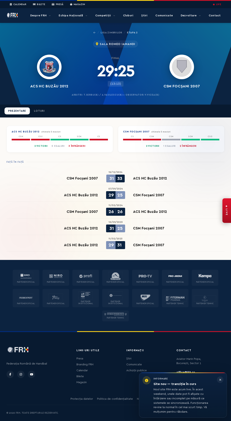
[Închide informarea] (220, 379)
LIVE (217, 4)
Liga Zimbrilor (111, 32)
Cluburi (128, 15)
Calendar (18, 4)
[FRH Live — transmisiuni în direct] (226, 210)
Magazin (77, 4)
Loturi (39, 111)
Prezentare (17, 111)
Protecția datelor (82, 398)
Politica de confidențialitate (115, 398)
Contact (215, 15)
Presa (79, 358)
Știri (144, 15)
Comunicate (164, 15)
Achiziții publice (136, 370)
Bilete (39, 4)
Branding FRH (84, 364)
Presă (57, 4)
